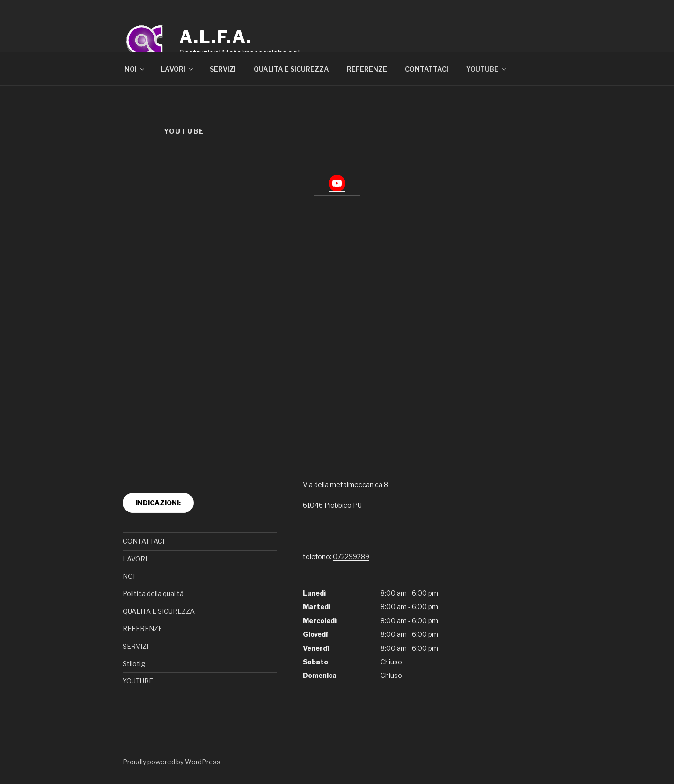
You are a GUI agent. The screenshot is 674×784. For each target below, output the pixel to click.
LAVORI (177, 69)
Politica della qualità (153, 593)
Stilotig (134, 664)
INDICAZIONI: (158, 503)
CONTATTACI (426, 69)
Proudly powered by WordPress (171, 762)
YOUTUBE (486, 69)
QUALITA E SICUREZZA (291, 69)
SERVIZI (223, 69)
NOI (135, 69)
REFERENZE (367, 69)
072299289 (351, 557)
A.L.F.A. (215, 37)
